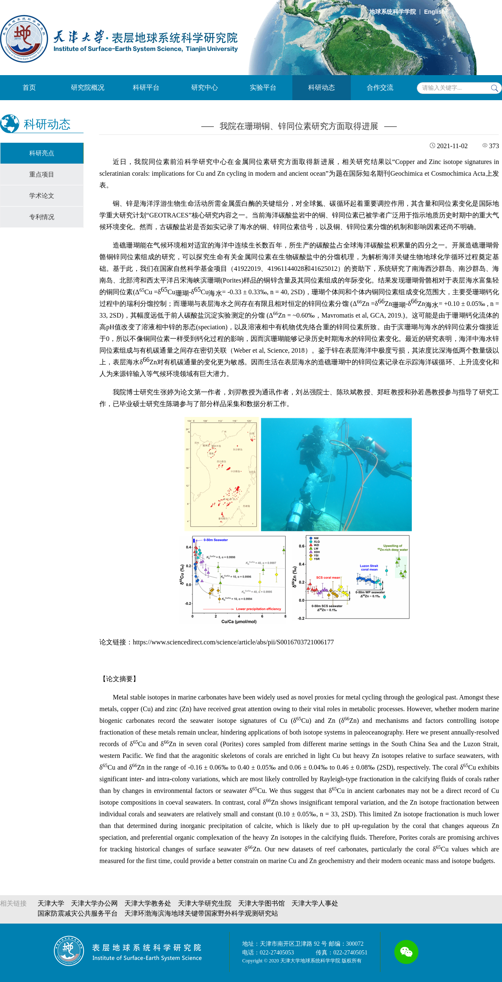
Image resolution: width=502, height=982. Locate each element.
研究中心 (204, 87)
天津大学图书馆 (261, 903)
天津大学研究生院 (204, 903)
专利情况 (41, 217)
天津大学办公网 (94, 903)
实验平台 (263, 87)
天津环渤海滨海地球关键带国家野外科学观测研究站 (201, 913)
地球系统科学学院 (392, 12)
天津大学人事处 (315, 903)
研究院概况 (87, 87)
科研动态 (321, 87)
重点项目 (41, 174)
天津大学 (51, 903)
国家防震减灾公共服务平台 (78, 913)
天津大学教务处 (147, 903)
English (434, 11)
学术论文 (41, 195)
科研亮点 (41, 153)
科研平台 (146, 87)
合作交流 (380, 87)
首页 (29, 87)
